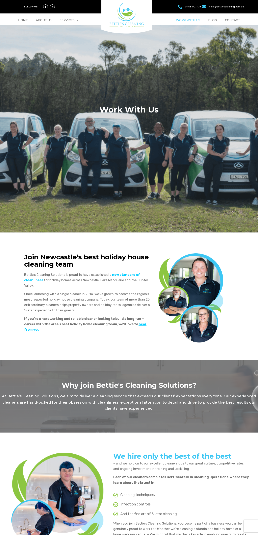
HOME (23, 20)
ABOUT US (44, 20)
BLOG (212, 20)
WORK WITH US (188, 20)
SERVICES (69, 20)
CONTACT (232, 20)
